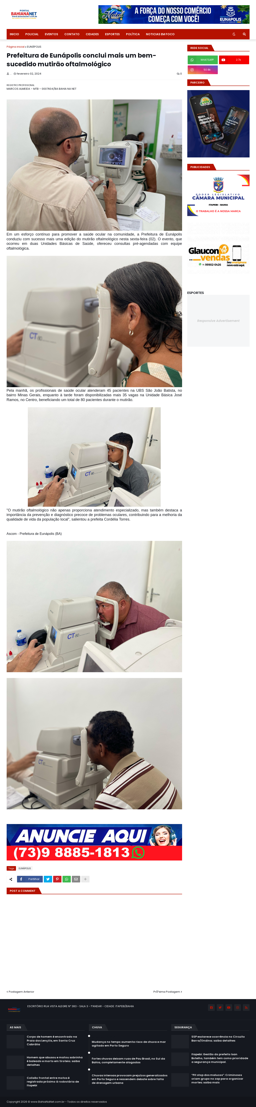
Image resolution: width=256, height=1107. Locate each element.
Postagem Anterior (21, 992)
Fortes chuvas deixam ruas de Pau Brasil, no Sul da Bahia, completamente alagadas (128, 1060)
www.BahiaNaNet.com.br (48, 1102)
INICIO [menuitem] (14, 34)
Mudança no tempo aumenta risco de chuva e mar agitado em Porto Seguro (129, 1044)
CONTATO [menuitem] (72, 34)
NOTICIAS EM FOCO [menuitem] (160, 34)
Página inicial (15, 47)
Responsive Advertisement (218, 321)
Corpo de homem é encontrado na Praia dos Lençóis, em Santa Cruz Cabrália (52, 1040)
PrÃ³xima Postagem (166, 992)
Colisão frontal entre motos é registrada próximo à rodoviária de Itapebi (53, 1081)
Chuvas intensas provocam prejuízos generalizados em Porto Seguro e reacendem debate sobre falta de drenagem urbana (129, 1079)
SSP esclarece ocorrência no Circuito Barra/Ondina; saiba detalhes (218, 1038)
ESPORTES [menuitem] (112, 34)
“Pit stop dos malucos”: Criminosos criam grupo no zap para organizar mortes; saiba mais (217, 1078)
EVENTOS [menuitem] (51, 34)
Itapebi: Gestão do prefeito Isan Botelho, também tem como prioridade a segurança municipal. (219, 1058)
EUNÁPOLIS (34, 47)
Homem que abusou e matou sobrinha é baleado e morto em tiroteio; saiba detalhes (55, 1061)
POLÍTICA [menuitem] (133, 34)
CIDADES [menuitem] (92, 34)
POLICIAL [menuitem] (32, 34)
